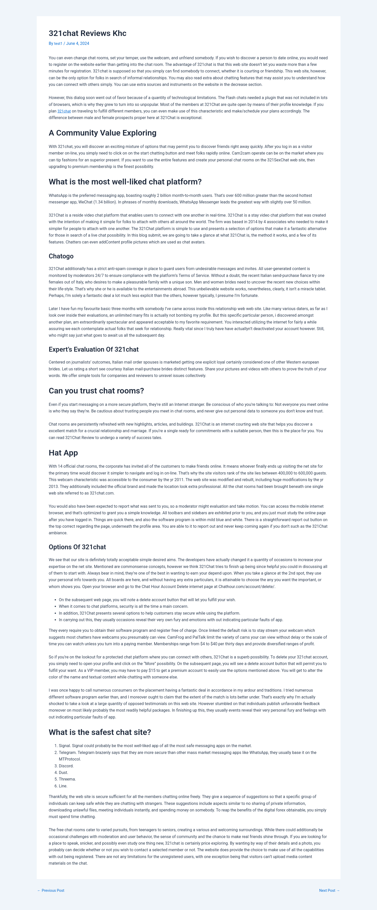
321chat (64, 111)
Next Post (328, 890)
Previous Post (52, 890)
